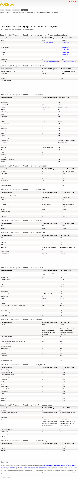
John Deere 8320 (65, 52)
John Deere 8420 (65, 42)
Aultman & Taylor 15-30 (24, 467)
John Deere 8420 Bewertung (68, 61)
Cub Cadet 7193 (43, 467)
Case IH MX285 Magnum (47, 42)
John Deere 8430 (65, 49)
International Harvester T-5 (49, 465)
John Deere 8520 (65, 54)
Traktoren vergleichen (30, 12)
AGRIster (2, 12)
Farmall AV (16, 467)
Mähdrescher (16, 10)
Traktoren (8, 10)
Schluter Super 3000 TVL (34, 467)
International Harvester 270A (61, 465)
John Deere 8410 (65, 47)
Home (2, 10)
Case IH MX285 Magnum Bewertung (50, 61)
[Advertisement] (39, 19)
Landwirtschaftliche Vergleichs (18, 12)
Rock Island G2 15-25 (8, 467)
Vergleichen (24, 10)
